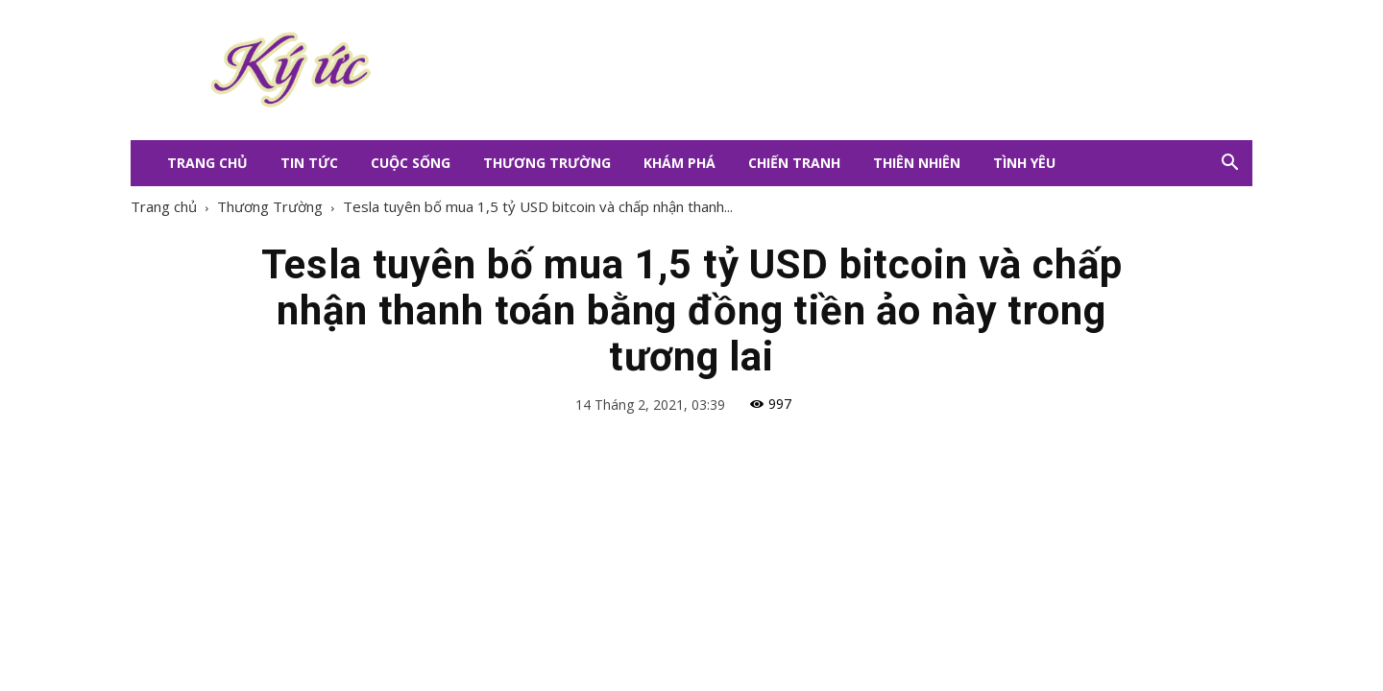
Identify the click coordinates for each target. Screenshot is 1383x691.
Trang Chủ (207, 163)
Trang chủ (164, 206)
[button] (1229, 163)
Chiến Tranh (794, 163)
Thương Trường (547, 163)
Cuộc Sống (410, 163)
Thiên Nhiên (916, 163)
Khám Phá (679, 163)
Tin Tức (309, 163)
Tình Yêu (1024, 163)
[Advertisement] (806, 70)
